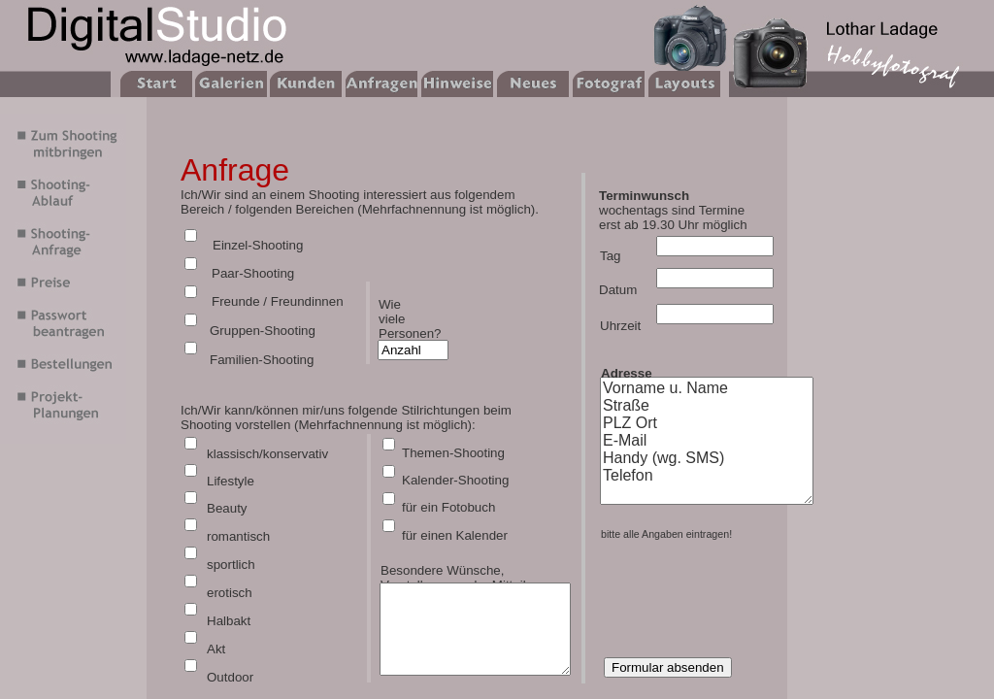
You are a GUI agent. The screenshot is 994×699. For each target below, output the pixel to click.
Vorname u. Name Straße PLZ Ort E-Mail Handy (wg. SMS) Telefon (706, 441)
